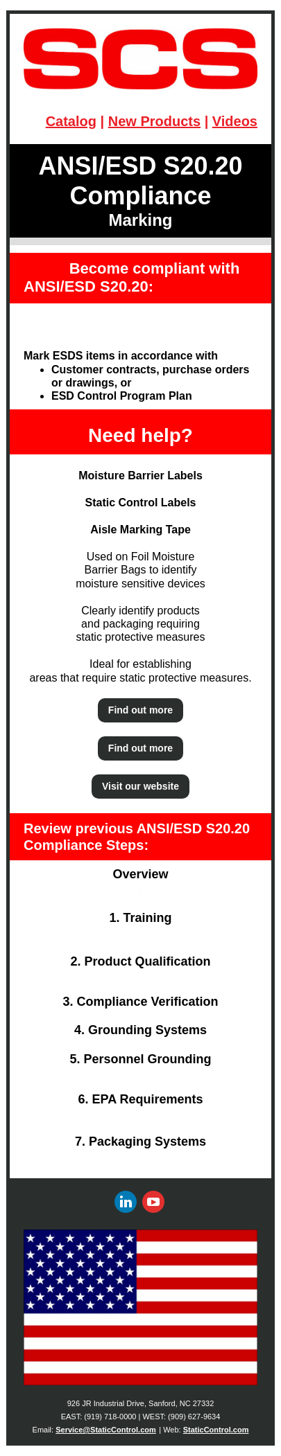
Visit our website (140, 786)
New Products (154, 121)
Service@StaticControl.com (106, 1430)
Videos (234, 121)
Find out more (140, 710)
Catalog (71, 121)
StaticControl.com (216, 1430)
